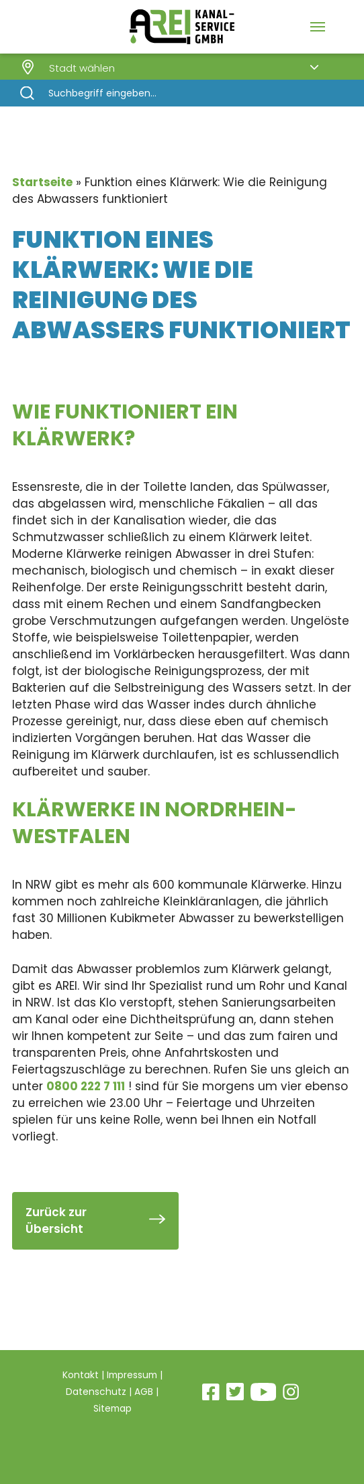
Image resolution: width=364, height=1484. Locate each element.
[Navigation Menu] (317, 26)
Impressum (131, 1375)
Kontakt (79, 1375)
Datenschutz (96, 1391)
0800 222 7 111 (85, 1086)
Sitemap (112, 1408)
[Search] (182, 93)
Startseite (42, 182)
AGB (143, 1391)
